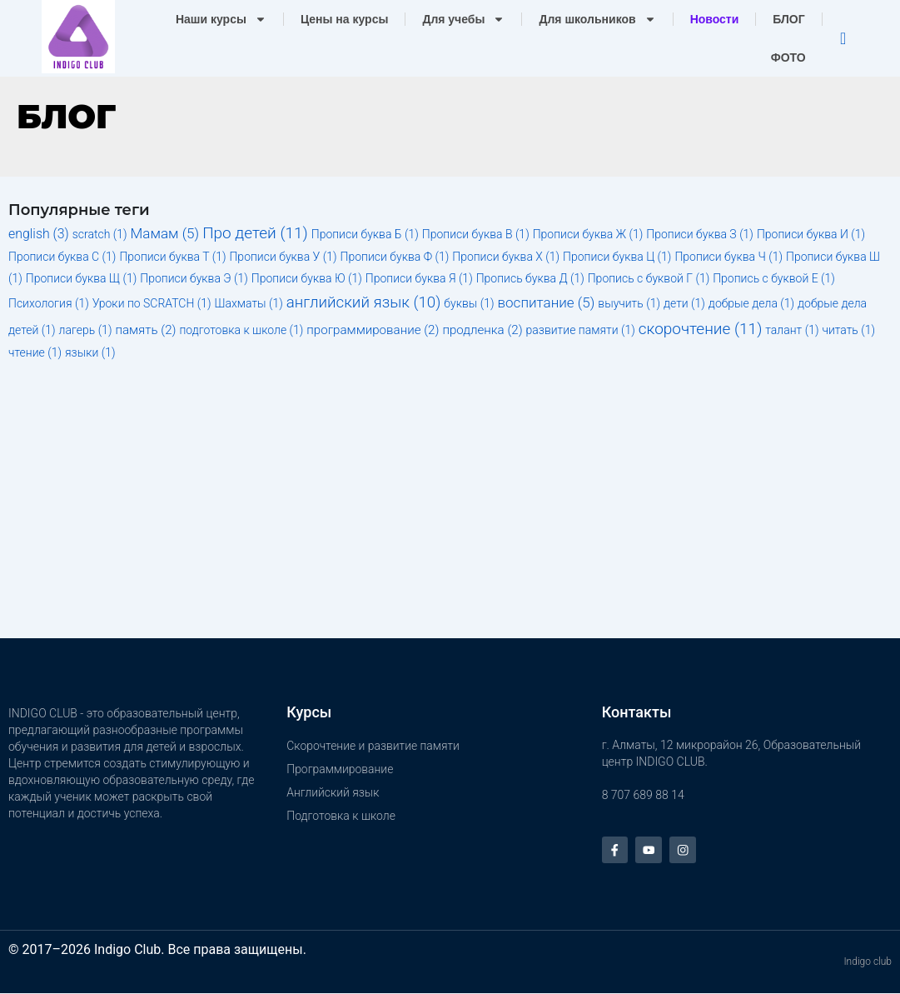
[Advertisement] (450, 505)
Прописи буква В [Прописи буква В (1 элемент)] (476, 234)
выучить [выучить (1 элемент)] (629, 303)
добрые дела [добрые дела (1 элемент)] (751, 303)
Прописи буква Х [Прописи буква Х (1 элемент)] (505, 256)
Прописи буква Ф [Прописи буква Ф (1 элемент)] (395, 256)
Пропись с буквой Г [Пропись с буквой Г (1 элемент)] (649, 278)
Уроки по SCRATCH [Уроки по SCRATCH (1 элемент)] (151, 303)
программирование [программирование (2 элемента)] (372, 329)
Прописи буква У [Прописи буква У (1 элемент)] (282, 256)
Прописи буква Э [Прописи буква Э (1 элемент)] (194, 278)
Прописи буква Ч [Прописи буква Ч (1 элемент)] (728, 256)
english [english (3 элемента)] (38, 234)
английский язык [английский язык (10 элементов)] (363, 302)
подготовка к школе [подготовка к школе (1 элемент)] (241, 330)
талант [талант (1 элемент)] (791, 330)
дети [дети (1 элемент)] (684, 303)
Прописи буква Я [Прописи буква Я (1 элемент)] (419, 278)
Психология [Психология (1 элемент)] (48, 303)
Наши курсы (221, 19)
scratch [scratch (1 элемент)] (99, 234)
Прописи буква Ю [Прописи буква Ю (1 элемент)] (306, 278)
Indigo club (867, 963)
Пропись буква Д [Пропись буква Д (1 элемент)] (530, 278)
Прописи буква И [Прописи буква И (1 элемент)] (811, 234)
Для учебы (463, 19)
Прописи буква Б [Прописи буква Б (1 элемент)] (365, 234)
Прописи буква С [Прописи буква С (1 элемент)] (62, 256)
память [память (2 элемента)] (145, 329)
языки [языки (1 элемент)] (90, 352)
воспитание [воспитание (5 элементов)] (546, 302)
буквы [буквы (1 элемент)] (469, 303)
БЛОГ (788, 19)
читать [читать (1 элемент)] (848, 330)
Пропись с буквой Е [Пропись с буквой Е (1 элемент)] (774, 278)
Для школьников (597, 19)
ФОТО (788, 57)
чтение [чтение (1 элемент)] (35, 352)
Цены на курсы (345, 19)
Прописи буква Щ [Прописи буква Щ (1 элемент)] (81, 278)
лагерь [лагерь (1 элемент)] (85, 330)
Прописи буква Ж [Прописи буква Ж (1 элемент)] (588, 234)
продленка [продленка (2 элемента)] (482, 329)
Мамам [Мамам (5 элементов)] (165, 233)
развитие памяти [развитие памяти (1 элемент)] (580, 330)
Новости (714, 19)
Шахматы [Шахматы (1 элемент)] (249, 303)
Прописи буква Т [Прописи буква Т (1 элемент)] (172, 256)
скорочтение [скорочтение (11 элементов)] (701, 328)
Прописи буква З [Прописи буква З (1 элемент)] (699, 234)
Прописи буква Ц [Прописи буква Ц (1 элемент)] (617, 256)
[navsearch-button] (843, 38)
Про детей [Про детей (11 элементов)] (255, 232)
